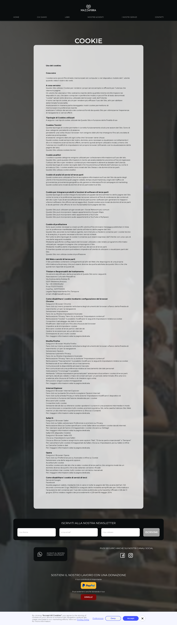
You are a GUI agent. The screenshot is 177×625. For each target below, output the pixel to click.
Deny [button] (113, 618)
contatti (159, 17)
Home (16, 17)
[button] (142, 618)
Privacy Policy (83, 619)
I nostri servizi (129, 17)
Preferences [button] (98, 618)
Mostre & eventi (96, 17)
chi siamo (42, 17)
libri (67, 17)
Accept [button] (130, 618)
